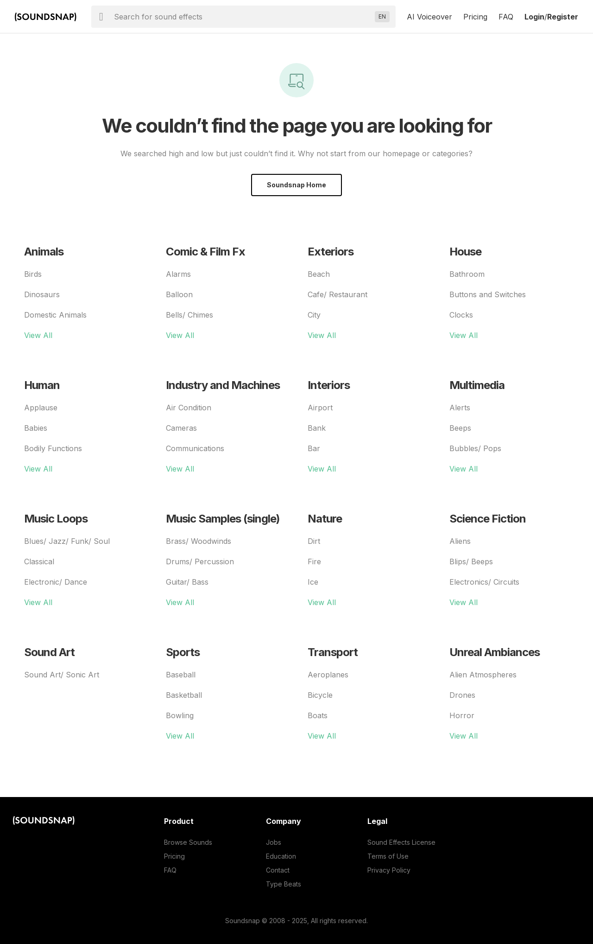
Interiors (329, 385)
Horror (461, 715)
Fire (314, 561)
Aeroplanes (328, 674)
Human (42, 385)
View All (38, 335)
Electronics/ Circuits (484, 582)
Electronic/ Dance (55, 582)
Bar (314, 448)
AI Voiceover (429, 16)
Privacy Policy (388, 870)
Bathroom (467, 274)
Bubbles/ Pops (475, 448)
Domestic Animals (55, 314)
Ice (313, 582)
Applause (40, 407)
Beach (319, 274)
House (465, 251)
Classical (39, 561)
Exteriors (330, 251)
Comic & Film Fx (205, 251)
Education (281, 856)
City (314, 314)
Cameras (181, 428)
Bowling (180, 715)
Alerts (459, 407)
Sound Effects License (401, 842)
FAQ (505, 16)
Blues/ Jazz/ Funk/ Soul (67, 541)
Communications (195, 448)
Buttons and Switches (487, 294)
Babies (35, 428)
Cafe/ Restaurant (337, 294)
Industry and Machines (223, 385)
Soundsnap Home (296, 185)
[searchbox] (242, 16)
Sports (183, 652)
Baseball (181, 674)
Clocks (461, 314)
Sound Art (49, 652)
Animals (43, 251)
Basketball (184, 695)
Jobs (273, 842)
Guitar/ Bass (187, 582)
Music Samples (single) (223, 518)
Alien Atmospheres (483, 674)
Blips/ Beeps (471, 561)
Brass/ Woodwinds (198, 541)
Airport (320, 407)
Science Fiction (487, 518)
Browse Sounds (188, 842)
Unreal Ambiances (494, 652)
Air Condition (188, 407)
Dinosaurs (42, 294)
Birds (33, 274)
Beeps (460, 428)
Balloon (179, 294)
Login (534, 16)
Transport (333, 652)
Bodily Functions (53, 448)
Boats (318, 715)
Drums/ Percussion (200, 561)
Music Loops (56, 518)
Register (562, 16)
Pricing (475, 16)
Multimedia (477, 385)
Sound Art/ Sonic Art (61, 674)
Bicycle (320, 695)
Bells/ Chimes (189, 314)
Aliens (460, 541)
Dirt (314, 541)
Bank (317, 428)
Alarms (178, 274)
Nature (325, 518)
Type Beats (283, 884)
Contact (278, 870)
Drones (462, 695)
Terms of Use (388, 856)
